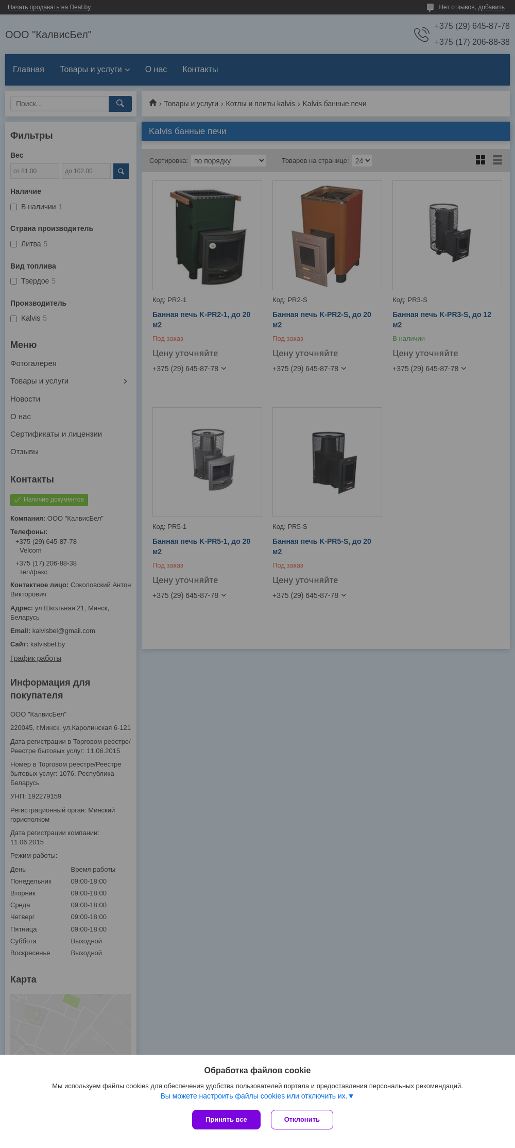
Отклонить (302, 1119)
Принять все (226, 1119)
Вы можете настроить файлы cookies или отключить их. (253, 1096)
